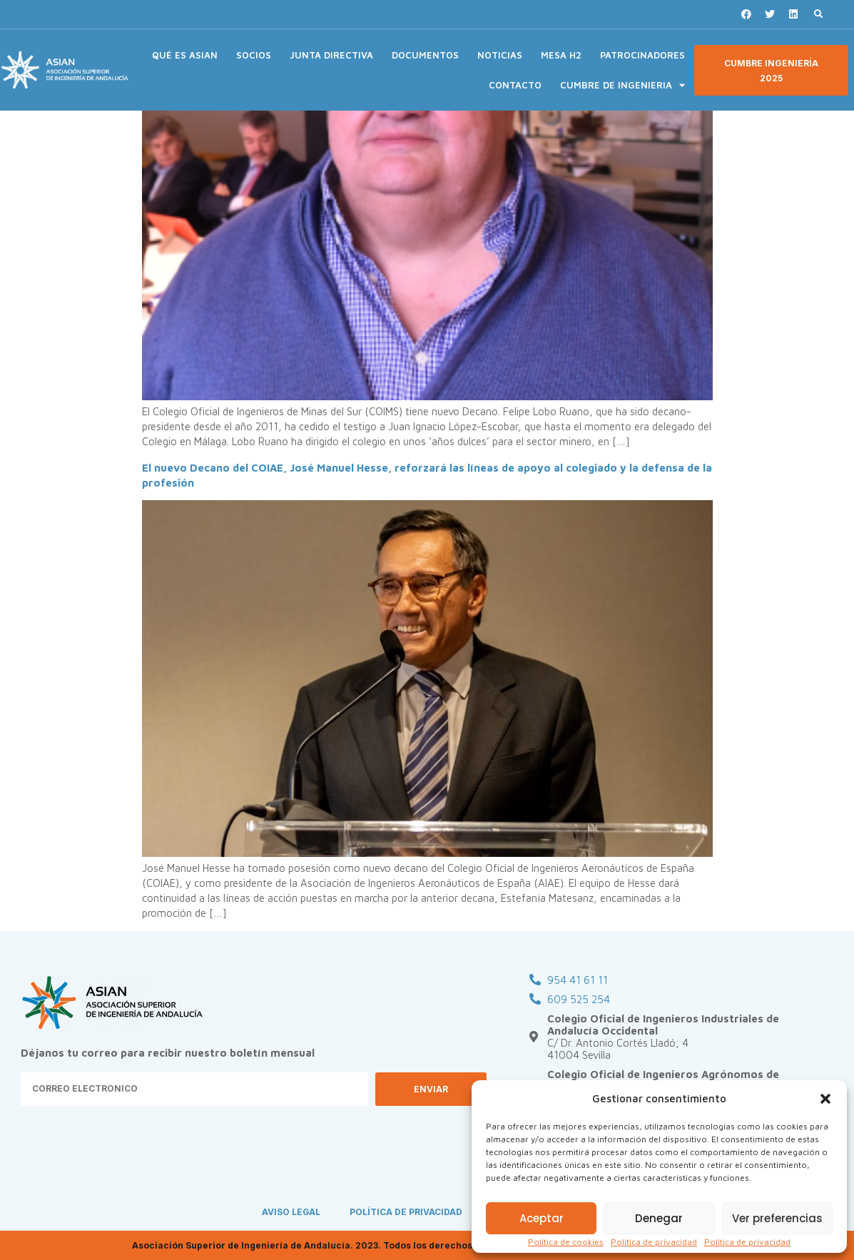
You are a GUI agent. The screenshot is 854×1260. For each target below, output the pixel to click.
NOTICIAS (499, 55)
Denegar (659, 1218)
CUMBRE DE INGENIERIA (622, 85)
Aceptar (541, 1218)
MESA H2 (561, 55)
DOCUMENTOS (425, 55)
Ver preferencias (777, 1218)
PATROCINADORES (642, 55)
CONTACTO (515, 85)
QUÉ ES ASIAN (185, 55)
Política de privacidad (654, 1241)
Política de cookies (566, 1241)
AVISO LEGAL (290, 1211)
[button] (825, 1099)
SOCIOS (253, 55)
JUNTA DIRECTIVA (331, 55)
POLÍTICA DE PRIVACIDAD (406, 1211)
